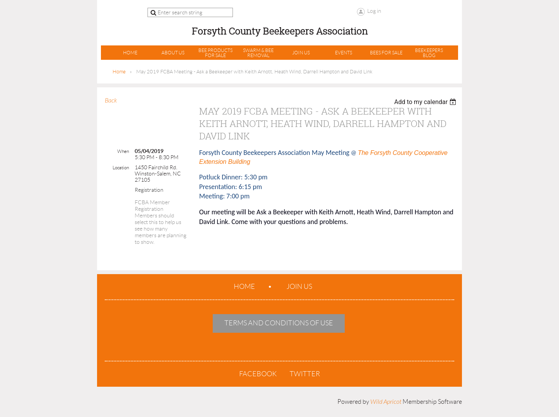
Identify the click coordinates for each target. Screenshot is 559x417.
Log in (374, 11)
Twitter (305, 374)
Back (111, 100)
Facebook (258, 374)
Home (119, 72)
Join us (299, 286)
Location (121, 167)
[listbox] (426, 102)
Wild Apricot (385, 401)
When (123, 151)
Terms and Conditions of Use (278, 323)
